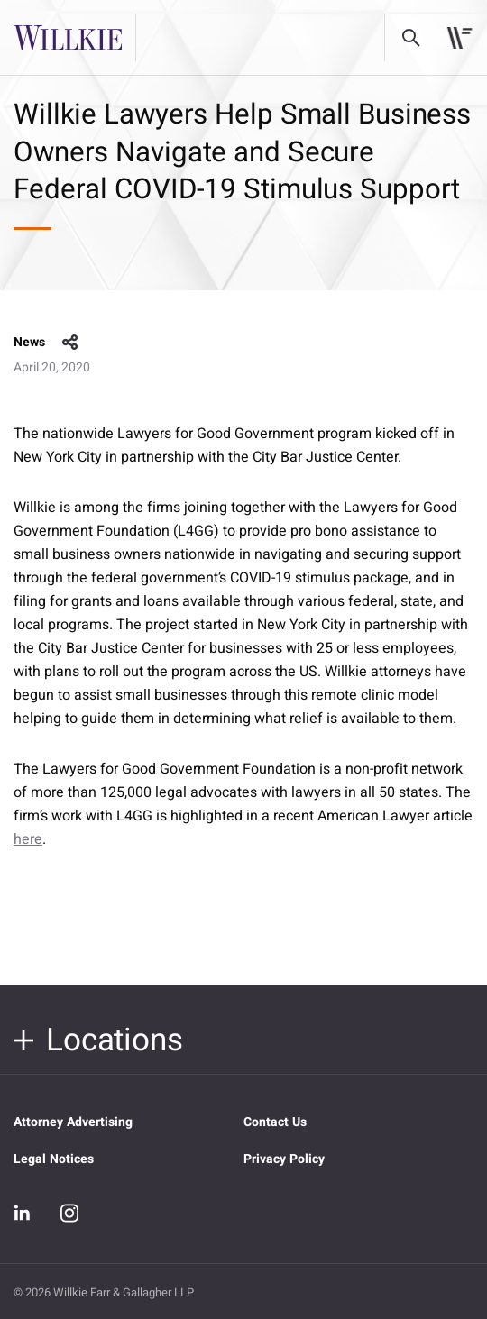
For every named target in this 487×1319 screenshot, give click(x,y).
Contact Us (275, 1122)
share (70, 342)
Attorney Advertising (73, 1122)
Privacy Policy (284, 1159)
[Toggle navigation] (459, 38)
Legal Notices (54, 1159)
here (28, 839)
